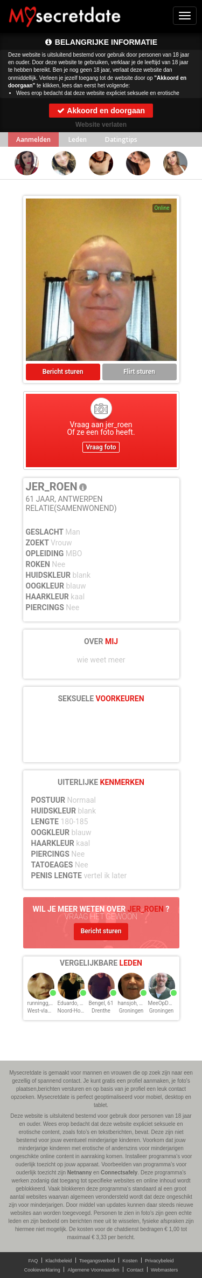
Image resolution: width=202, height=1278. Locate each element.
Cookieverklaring (42, 1270)
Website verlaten (101, 124)
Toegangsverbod (97, 1260)
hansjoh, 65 (131, 1003)
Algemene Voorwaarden (93, 1270)
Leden (77, 139)
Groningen (131, 1011)
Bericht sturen (63, 371)
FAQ (33, 1260)
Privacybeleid (159, 1260)
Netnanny (79, 1173)
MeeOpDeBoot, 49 (169, 1003)
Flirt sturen (139, 371)
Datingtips (121, 139)
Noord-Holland (75, 1011)
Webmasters (164, 1270)
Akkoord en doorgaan (101, 110)
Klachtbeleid (58, 1260)
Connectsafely (119, 1173)
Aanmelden (33, 139)
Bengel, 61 (100, 1003)
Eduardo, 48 (72, 1003)
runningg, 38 (42, 1003)
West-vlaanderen (47, 1011)
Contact (135, 1270)
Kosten (129, 1260)
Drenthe (101, 1011)
